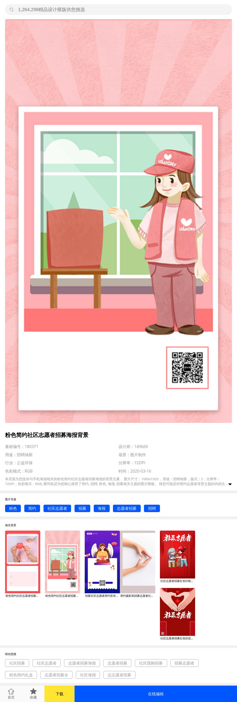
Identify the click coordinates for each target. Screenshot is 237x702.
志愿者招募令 (56, 674)
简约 (32, 508)
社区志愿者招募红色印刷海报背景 (177, 581)
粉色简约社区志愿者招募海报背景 (23, 596)
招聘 (152, 508)
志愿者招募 (127, 508)
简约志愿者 (188, 483)
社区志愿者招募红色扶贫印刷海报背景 (177, 638)
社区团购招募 (151, 663)
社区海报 (88, 674)
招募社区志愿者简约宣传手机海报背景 (102, 596)
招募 (82, 508)
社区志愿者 (57, 508)
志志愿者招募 (119, 674)
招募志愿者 (184, 663)
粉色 (13, 508)
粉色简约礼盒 (21, 674)
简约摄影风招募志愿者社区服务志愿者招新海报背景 (137, 596)
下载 (59, 693)
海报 (102, 508)
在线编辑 (156, 693)
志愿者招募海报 (82, 663)
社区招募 (17, 663)
